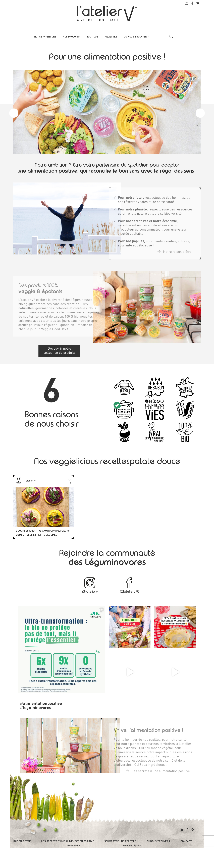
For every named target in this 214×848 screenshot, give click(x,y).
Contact (186, 841)
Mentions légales (132, 845)
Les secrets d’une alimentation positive (67, 841)
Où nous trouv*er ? (136, 36)
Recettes (111, 36)
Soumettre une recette (120, 841)
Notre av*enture (45, 36)
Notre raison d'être (174, 249)
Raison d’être (22, 841)
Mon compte (73, 845)
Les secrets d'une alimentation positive (158, 768)
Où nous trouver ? (158, 841)
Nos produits (71, 36)
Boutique (92, 36)
